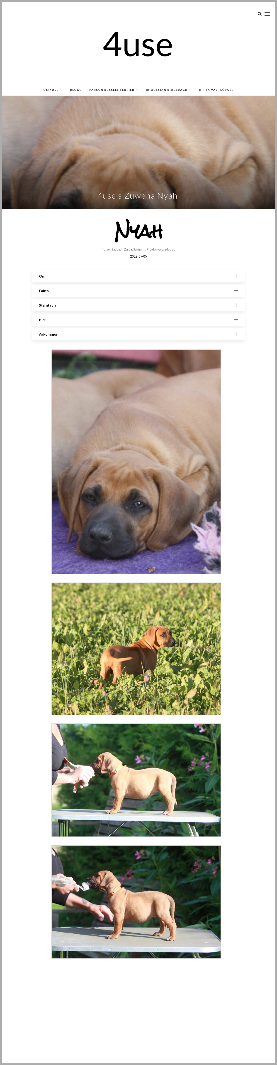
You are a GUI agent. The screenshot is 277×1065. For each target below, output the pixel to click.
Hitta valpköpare (216, 89)
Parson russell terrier (111, 89)
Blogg (76, 89)
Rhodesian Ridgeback (166, 89)
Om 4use (50, 89)
